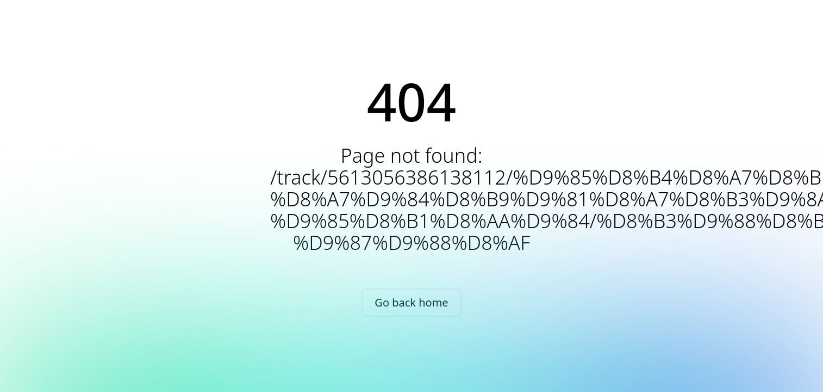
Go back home (411, 302)
